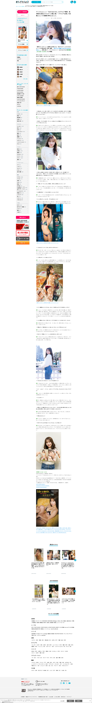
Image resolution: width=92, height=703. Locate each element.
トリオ (19, 166)
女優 (19, 180)
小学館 (72, 621)
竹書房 (37, 622)
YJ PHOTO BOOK (20, 88)
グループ (20, 168)
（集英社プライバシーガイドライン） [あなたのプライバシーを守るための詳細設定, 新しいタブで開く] (7, 702)
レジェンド (20, 194)
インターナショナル (21, 142)
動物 (19, 210)
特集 (18, 60)
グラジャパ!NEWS (21, 6)
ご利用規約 (23, 696)
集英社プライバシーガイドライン (31, 696)
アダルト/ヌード (20, 199)
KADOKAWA (44, 621)
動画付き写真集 (19, 97)
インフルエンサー (21, 191)
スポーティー (20, 140)
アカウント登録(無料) (22, 11)
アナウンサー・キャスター (22, 189)
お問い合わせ (63, 696)
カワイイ (20, 156)
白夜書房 (51, 622)
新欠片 (45, 622)
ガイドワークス (39, 621)
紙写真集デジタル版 (20, 93)
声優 (19, 184)
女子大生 (20, 185)
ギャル (19, 143)
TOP (16, 6)
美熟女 (19, 152)
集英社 (64, 621)
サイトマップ (69, 696)
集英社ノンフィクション (45, 629)
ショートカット (21, 131)
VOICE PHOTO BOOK (21, 99)
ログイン (23, 15)
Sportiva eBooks (20, 92)
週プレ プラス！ (21, 47)
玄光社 (58, 621)
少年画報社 (34, 622)
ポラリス (18, 104)
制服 (19, 115)
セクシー (20, 157)
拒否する (70, 700)
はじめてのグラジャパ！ (22, 18)
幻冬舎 (61, 621)
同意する (78, 700)
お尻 (19, 129)
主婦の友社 (68, 621)
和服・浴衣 (20, 121)
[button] (75, 560)
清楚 (19, 159)
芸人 (19, 196)
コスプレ (20, 114)
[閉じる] (90, 700)
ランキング (19, 59)
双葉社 (55, 622)
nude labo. (19, 106)
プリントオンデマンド (21, 100)
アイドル (20, 178)
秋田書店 (33, 621)
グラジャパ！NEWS (22, 50)
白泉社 (48, 622)
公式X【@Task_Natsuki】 (41, 484)
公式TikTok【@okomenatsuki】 (41, 487)
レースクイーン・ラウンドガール (22, 187)
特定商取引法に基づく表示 (43, 696)
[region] (46, 701)
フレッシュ (20, 138)
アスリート (20, 198)
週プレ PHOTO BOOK (21, 86)
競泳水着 (20, 117)
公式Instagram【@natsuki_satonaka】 (43, 485)
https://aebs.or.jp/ (30, 690)
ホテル (19, 170)
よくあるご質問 (21, 22)
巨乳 (19, 128)
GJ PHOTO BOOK (20, 90)
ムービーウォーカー (61, 622)
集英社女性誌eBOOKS (36, 629)
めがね (19, 119)
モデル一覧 (25, 78)
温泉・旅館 (20, 171)
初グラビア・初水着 (21, 206)
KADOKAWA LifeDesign (52, 621)
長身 (19, 135)
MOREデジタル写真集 (59, 627)
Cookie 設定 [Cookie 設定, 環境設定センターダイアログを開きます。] (62, 700)
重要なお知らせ (23, 217)
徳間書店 (41, 622)
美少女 (19, 149)
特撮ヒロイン (20, 192)
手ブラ (19, 205)
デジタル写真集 (21, 44)
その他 (19, 212)
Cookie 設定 (51, 696)
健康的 (19, 136)
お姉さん (20, 150)
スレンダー (20, 126)
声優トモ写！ (19, 102)
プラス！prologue (20, 95)
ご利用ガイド (20, 20)
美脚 (19, 133)
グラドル (20, 177)
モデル (19, 182)
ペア (19, 164)
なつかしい (20, 154)
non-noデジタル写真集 (68, 627)
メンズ (19, 208)
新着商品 (18, 57)
